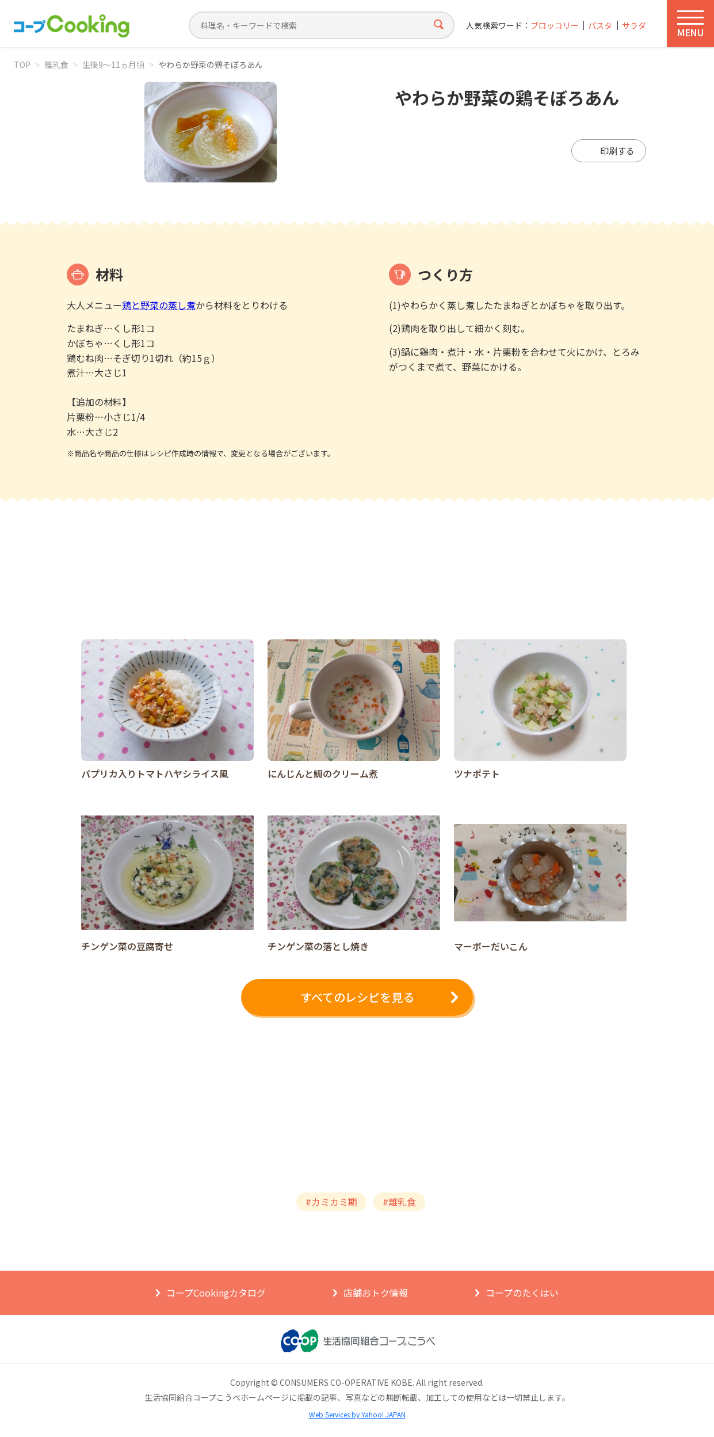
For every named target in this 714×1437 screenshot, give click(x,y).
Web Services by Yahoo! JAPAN (357, 1414)
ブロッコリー (554, 26)
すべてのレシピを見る (357, 997)
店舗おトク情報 (375, 1292)
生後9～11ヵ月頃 (113, 64)
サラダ (634, 26)
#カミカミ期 (331, 1202)
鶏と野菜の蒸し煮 (159, 305)
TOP (22, 64)
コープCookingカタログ (216, 1292)
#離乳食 (399, 1202)
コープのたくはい (522, 1292)
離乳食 (56, 64)
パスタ (600, 26)
